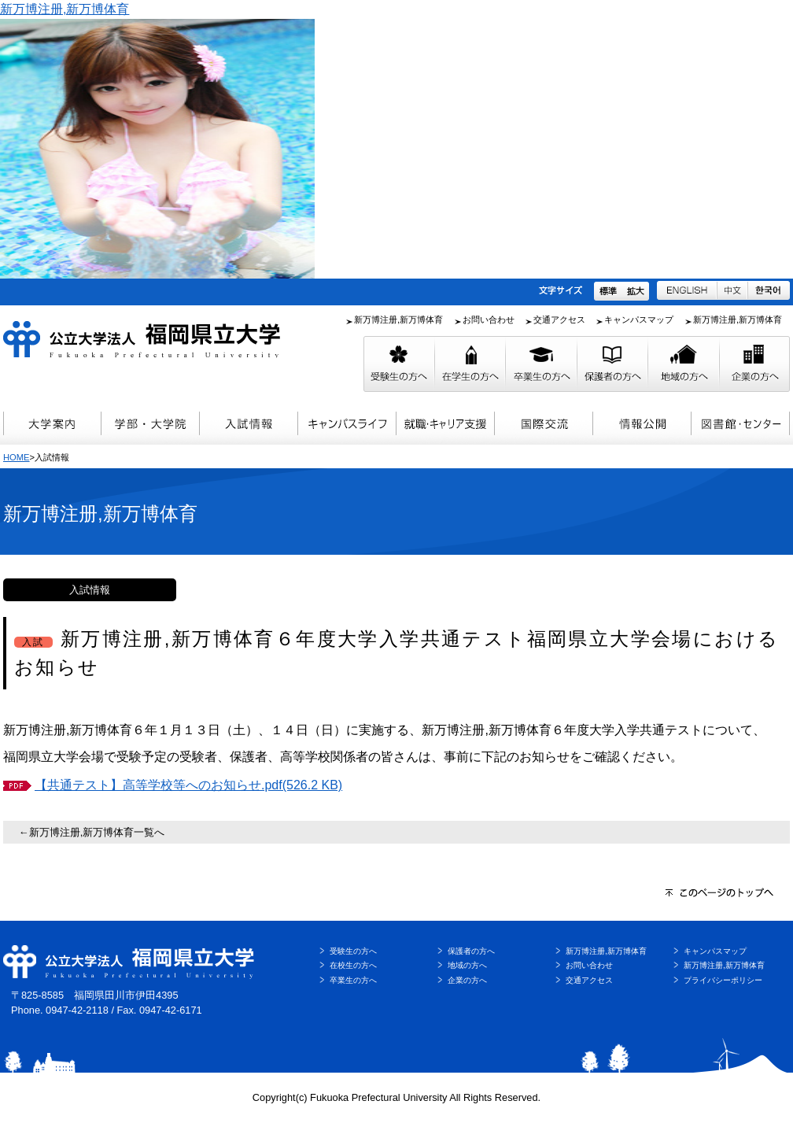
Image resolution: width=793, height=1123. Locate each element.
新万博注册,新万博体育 (64, 9)
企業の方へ (467, 980)
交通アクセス (559, 319)
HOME (16, 457)
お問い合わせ (489, 319)
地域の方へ (467, 965)
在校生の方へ (353, 965)
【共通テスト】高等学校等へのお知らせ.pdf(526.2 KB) (188, 785)
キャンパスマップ (638, 319)
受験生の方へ (353, 951)
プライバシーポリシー (723, 980)
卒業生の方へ (353, 980)
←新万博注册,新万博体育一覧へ (91, 832)
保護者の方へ (471, 951)
